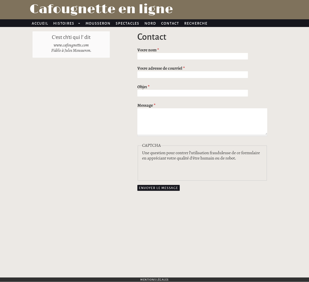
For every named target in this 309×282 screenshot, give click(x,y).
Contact (170, 23)
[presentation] (172, 168)
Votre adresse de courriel (161, 68)
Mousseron (98, 23)
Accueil (40, 23)
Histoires (65, 24)
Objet (143, 86)
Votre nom (148, 50)
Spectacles (127, 23)
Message (146, 105)
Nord (150, 23)
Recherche (196, 23)
